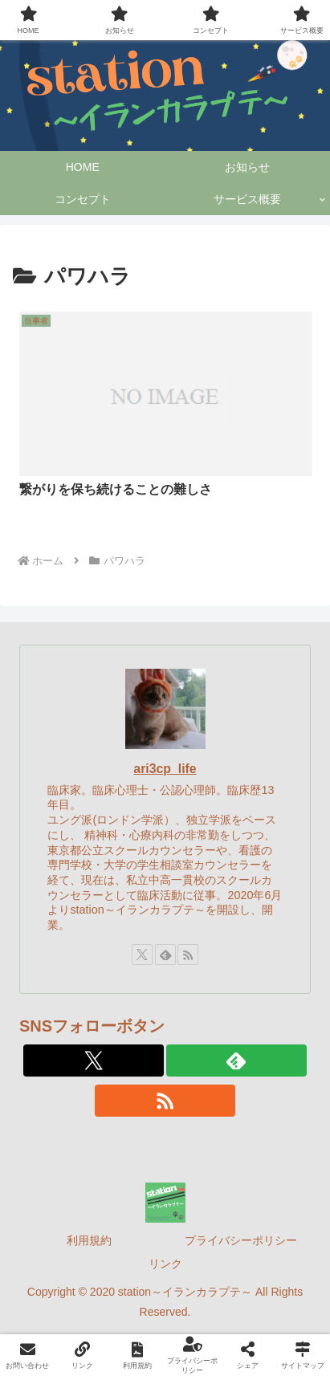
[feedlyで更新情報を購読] (165, 954)
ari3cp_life (164, 769)
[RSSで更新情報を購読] (187, 954)
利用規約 (89, 1240)
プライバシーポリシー (241, 1240)
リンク (165, 1263)
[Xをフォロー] (142, 954)
